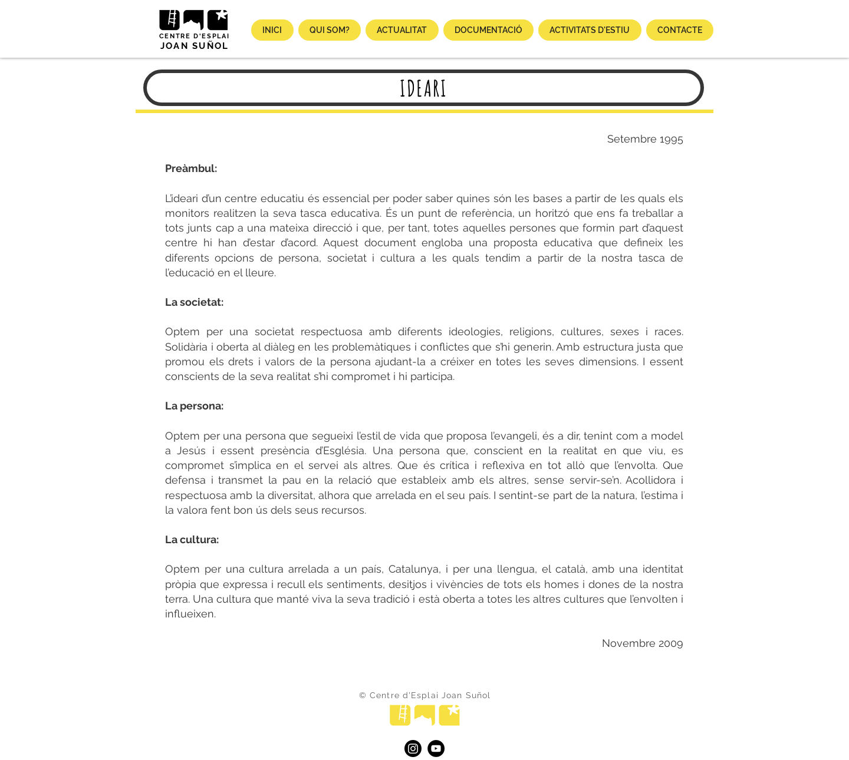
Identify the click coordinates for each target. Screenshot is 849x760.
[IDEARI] (423, 88)
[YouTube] (436, 748)
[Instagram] (413, 748)
